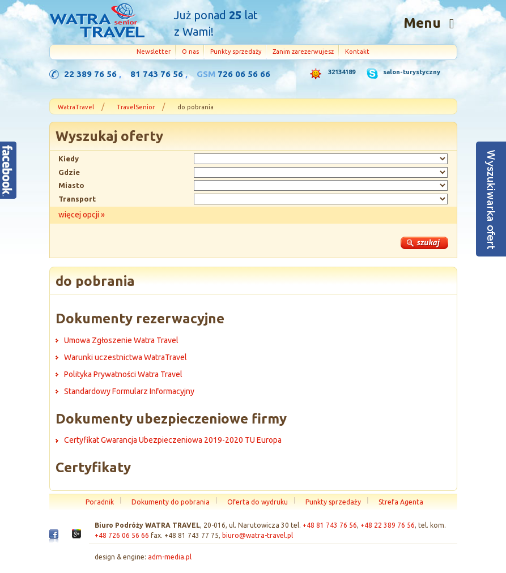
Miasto (71, 185)
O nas (190, 51)
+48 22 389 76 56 (387, 525)
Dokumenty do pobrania (170, 502)
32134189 (341, 72)
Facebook (53, 538)
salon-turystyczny (411, 72)
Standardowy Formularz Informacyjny (129, 391)
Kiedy (68, 159)
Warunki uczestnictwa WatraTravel (125, 357)
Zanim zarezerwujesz (303, 51)
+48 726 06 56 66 (122, 535)
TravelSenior (136, 107)
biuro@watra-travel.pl (257, 535)
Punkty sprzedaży (235, 51)
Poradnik (100, 502)
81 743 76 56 (156, 74)
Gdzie (69, 172)
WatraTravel (76, 107)
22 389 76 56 (90, 74)
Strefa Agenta (401, 502)
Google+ (76, 536)
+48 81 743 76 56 (330, 525)
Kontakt (357, 51)
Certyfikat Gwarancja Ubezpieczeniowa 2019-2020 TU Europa (173, 439)
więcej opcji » (81, 214)
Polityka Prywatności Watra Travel (123, 374)
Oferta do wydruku (257, 502)
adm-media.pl (170, 557)
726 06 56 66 (244, 74)
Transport (77, 199)
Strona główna (96, 22)
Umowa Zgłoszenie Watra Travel (121, 340)
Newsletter (154, 51)
